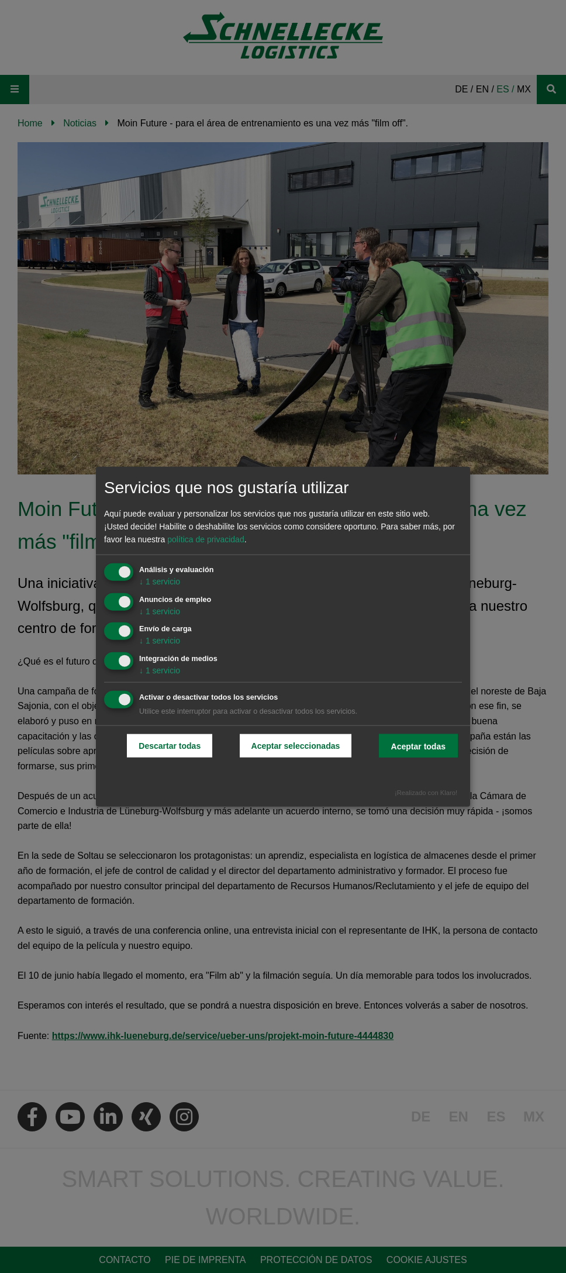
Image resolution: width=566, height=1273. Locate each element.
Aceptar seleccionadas (295, 746)
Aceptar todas (418, 746)
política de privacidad (205, 539)
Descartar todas (170, 746)
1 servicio (159, 581)
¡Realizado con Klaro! (426, 792)
